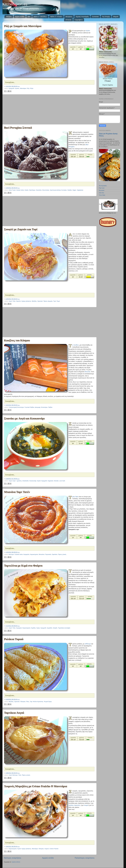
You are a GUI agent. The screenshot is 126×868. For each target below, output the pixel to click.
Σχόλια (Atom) (16, 862)
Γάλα (14, 301)
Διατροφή (37, 407)
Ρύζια (31, 88)
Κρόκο (88, 30)
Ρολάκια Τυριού (13, 639)
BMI (29, 16)
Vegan (74, 190)
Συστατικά (95, 16)
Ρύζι (28, 88)
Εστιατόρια (44, 407)
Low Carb (62, 481)
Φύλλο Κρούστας (38, 701)
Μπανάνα (41, 554)
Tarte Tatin (75, 496)
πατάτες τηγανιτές (74, 805)
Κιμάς (38, 628)
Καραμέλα (26, 554)
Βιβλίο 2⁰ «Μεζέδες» (40, 16)
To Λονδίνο (75, 345)
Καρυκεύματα (34, 554)
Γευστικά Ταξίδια (29, 407)
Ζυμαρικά (19, 628)
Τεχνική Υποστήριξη (82, 16)
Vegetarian (80, 190)
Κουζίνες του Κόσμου (17, 340)
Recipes (9, 16)
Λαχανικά (50, 481)
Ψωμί (58, 301)
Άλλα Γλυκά (12, 190)
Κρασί (39, 481)
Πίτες (27, 701)
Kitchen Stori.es (14, 4)
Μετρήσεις (69, 16)
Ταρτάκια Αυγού (14, 712)
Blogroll (115, 16)
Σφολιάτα (54, 554)
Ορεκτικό (40, 301)
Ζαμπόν (18, 301)
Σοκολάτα (39, 190)
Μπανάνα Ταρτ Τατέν (17, 492)
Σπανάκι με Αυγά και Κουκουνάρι (24, 418)
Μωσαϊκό (101, 190)
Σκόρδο (55, 628)
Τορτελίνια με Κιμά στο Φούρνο (23, 565)
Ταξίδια (50, 407)
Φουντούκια (45, 190)
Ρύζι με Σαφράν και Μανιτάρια (22, 26)
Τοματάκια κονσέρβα (64, 628)
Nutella (70, 190)
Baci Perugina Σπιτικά (18, 127)
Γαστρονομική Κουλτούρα (16, 407)
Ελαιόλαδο (25, 481)
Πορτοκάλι (48, 554)
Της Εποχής (106, 16)
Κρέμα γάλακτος (26, 301)
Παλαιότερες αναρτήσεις (84, 858)
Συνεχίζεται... (10, 82)
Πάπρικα (22, 701)
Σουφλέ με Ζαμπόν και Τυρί (20, 229)
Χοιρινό (46, 848)
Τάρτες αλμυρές (48, 301)
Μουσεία (87, 371)
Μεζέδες (34, 301)
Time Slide (102, 195)
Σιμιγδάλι (49, 628)
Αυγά (10, 301)
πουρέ (86, 805)
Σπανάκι (56, 481)
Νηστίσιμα (32, 190)
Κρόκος (17, 88)
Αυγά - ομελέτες (17, 481)
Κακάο (26, 190)
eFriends (68, 20)
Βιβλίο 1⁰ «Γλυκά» (56, 16)
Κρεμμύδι (11, 88)
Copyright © (78, 20)
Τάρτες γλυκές (62, 554)
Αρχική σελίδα (19, 16)
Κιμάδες (33, 628)
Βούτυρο (11, 554)
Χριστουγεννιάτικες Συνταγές (58, 190)
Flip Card (101, 188)
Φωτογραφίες (103, 185)
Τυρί (54, 301)
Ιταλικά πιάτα (20, 190)
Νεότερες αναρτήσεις (12, 858)
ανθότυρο (88, 644)
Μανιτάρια (23, 88)
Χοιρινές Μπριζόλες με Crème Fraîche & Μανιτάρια (35, 786)
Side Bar (101, 192)
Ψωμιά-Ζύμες (48, 701)
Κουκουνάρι (32, 481)
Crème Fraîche (54, 848)
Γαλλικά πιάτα (19, 554)
